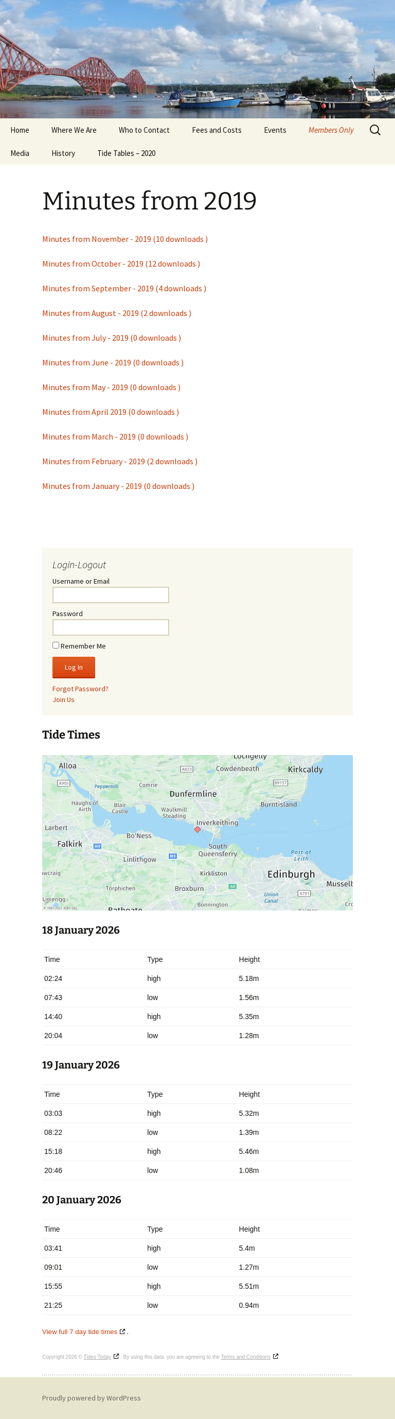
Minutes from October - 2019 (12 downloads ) (121, 263)
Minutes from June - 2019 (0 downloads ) (113, 362)
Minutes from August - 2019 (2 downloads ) (116, 313)
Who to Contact (144, 130)
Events (275, 130)
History (63, 153)
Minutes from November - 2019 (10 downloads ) (125, 239)
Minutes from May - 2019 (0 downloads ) (111, 387)
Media (19, 153)
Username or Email (81, 581)
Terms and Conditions (246, 1357)
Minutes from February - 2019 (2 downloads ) (120, 461)
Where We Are (74, 130)
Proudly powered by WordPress (91, 1398)
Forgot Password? (80, 688)
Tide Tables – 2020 (126, 153)
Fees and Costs (217, 130)
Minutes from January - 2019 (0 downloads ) (118, 486)
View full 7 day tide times (79, 1332)
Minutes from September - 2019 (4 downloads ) (124, 288)
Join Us (63, 699)
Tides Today (97, 1357)
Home (19, 130)
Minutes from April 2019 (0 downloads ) (110, 412)
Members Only (331, 130)
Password (67, 613)
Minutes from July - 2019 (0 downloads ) (111, 337)
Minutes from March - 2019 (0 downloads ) (115, 436)
